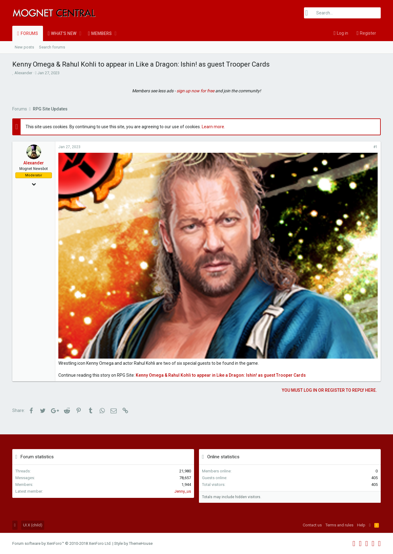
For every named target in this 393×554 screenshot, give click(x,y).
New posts (24, 47)
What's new (63, 33)
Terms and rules (339, 525)
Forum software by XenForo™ (61, 543)
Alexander (23, 73)
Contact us (312, 525)
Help (361, 525)
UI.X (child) (32, 525)
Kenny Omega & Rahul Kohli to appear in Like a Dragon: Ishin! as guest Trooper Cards (221, 375)
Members (101, 33)
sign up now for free (195, 90)
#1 (375, 147)
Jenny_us (182, 491)
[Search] (342, 12)
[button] (80, 33)
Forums (29, 33)
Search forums (52, 47)
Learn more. (213, 126)
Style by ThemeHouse (133, 543)
